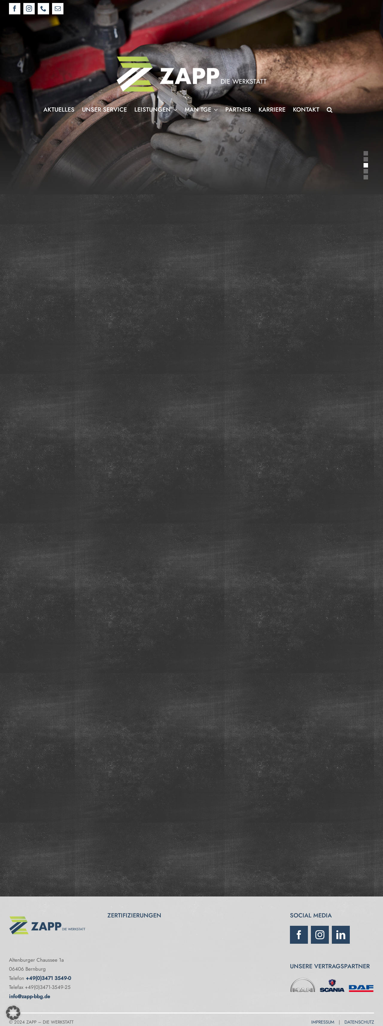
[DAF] (361, 979)
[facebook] (299, 935)
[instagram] (320, 935)
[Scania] (332, 979)
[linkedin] (341, 935)
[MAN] (303, 979)
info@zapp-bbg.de (29, 996)
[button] (329, 110)
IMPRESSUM (322, 1022)
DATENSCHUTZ (359, 1022)
